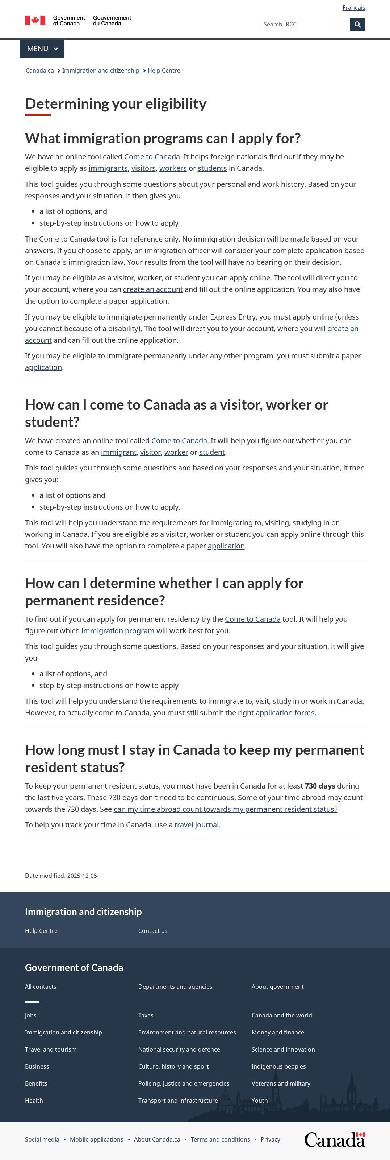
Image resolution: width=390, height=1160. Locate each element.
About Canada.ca (157, 1139)
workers (173, 168)
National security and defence (179, 1049)
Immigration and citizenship (100, 70)
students (212, 168)
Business (37, 1066)
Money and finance (278, 1032)
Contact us (153, 931)
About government (278, 987)
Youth (260, 1101)
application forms (285, 712)
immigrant (119, 452)
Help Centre (164, 70)
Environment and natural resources (187, 1032)
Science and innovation (283, 1049)
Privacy (270, 1139)
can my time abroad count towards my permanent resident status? (226, 809)
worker (176, 452)
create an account (153, 289)
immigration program (118, 630)
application (43, 367)
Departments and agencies (175, 987)
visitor (150, 452)
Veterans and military (281, 1083)
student (212, 452)
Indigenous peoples (279, 1066)
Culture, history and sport (173, 1066)
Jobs (31, 1015)
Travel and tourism (51, 1049)
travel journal (197, 825)
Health (34, 1101)
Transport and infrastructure (178, 1101)
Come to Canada (152, 156)
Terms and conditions (220, 1139)
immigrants (108, 168)
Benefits (36, 1083)
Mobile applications (96, 1139)
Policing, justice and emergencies (184, 1083)
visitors (143, 168)
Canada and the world (282, 1015)
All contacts (40, 987)
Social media (42, 1139)
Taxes (146, 1015)
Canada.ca (40, 70)
